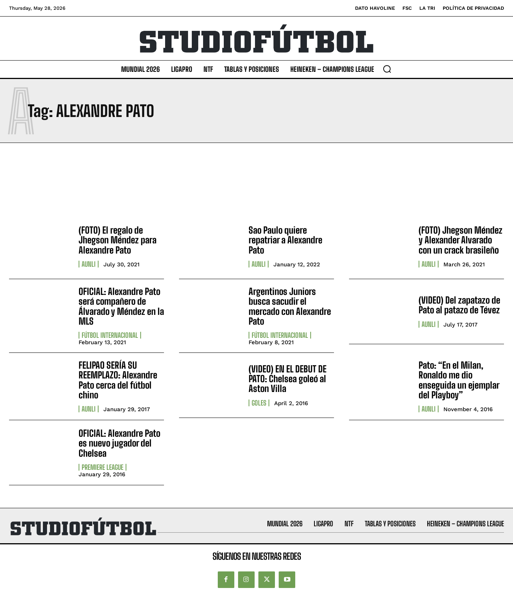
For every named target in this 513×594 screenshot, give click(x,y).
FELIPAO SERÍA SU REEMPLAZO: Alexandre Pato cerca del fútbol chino (118, 380)
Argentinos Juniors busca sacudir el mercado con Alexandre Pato (290, 306)
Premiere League (102, 467)
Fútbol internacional (110, 335)
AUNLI (89, 264)
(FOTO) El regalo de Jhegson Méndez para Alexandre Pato (117, 240)
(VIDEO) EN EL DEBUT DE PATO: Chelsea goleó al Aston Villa (287, 378)
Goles (259, 403)
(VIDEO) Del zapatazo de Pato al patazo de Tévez (459, 305)
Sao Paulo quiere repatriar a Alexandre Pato (285, 240)
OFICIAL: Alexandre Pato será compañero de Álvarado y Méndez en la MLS (121, 306)
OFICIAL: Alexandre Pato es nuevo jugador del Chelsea (119, 443)
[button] (387, 69)
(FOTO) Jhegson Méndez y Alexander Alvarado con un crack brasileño (460, 240)
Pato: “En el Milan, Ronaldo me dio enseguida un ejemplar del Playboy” (459, 380)
